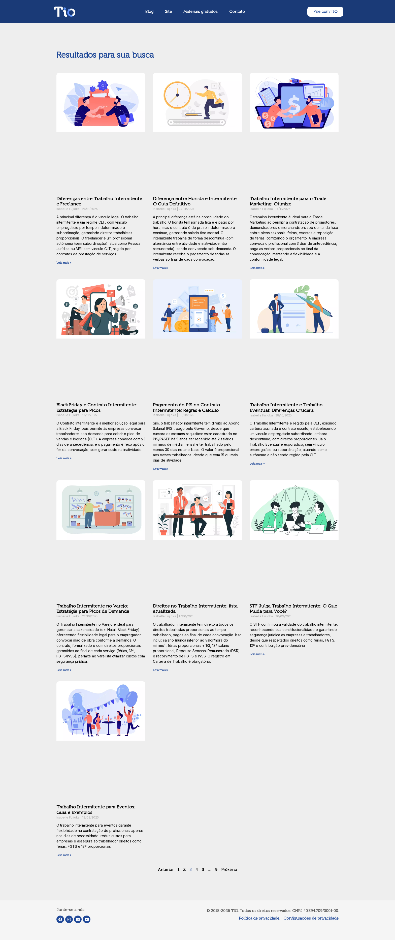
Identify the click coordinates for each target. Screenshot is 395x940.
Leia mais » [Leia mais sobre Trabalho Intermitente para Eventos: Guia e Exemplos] (63, 855)
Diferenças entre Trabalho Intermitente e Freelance (99, 201)
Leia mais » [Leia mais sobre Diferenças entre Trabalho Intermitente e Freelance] (63, 262)
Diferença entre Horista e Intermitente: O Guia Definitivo (195, 201)
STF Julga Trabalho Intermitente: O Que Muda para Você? (293, 608)
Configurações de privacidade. (311, 918)
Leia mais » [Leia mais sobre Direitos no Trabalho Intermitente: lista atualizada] (160, 670)
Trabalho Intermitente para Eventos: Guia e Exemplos (95, 809)
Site (168, 11)
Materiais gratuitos (200, 11)
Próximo (229, 869)
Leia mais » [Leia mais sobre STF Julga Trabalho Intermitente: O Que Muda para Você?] (257, 654)
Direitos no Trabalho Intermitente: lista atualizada (195, 608)
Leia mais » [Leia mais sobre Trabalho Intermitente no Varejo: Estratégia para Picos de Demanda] (63, 670)
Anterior (166, 869)
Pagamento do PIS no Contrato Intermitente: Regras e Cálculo (186, 407)
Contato (237, 11)
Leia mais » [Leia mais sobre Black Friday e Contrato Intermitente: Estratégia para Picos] (63, 458)
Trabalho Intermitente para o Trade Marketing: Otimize (288, 201)
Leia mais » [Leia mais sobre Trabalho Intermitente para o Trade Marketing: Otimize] (257, 268)
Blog (149, 11)
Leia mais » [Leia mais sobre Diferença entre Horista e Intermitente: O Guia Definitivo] (160, 268)
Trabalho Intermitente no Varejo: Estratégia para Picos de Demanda (92, 608)
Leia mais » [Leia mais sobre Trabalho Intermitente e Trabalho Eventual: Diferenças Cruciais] (257, 463)
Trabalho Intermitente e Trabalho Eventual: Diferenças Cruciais (286, 407)
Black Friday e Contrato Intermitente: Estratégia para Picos (96, 407)
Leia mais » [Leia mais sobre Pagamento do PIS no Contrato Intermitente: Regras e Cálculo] (160, 469)
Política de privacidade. (259, 918)
